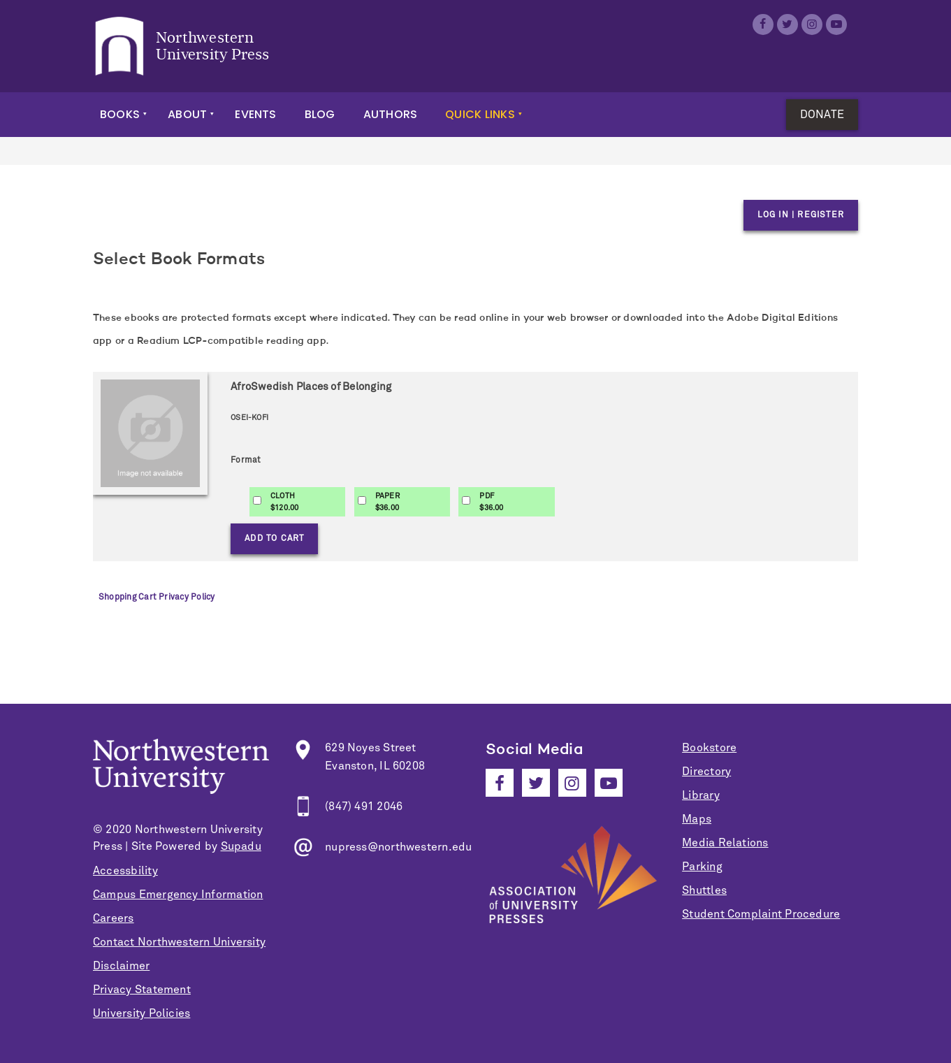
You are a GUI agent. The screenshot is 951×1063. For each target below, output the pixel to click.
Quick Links (480, 114)
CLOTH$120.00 (284, 502)
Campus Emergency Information (178, 894)
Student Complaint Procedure (761, 914)
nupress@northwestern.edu (398, 847)
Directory (706, 771)
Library (701, 795)
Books (120, 114)
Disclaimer (121, 965)
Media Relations (725, 842)
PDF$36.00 (491, 502)
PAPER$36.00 (387, 502)
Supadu (241, 846)
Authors (390, 114)
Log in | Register (800, 215)
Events (255, 114)
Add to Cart (274, 539)
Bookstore (709, 747)
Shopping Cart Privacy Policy (157, 597)
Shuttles (704, 890)
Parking (702, 866)
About (187, 114)
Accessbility (125, 870)
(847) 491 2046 (363, 806)
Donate (822, 114)
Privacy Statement (142, 989)
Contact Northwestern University (179, 942)
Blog (320, 114)
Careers (113, 918)
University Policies (141, 1013)
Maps (696, 819)
